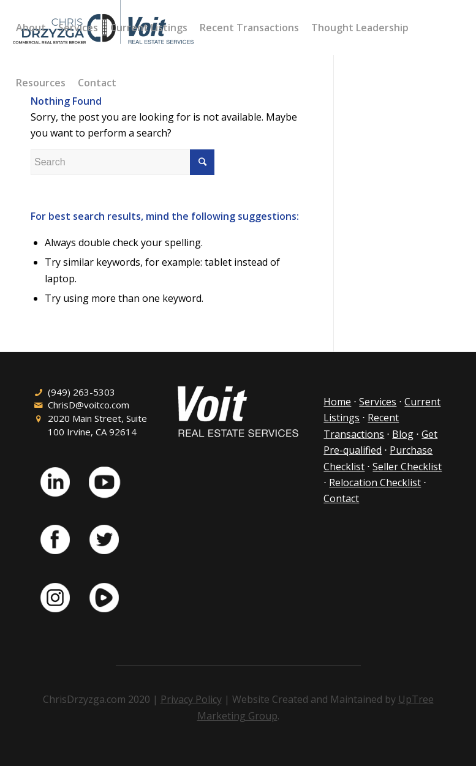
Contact (341, 498)
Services (377, 401)
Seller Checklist (407, 466)
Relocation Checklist (375, 482)
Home (337, 401)
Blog (403, 434)
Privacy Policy (191, 699)
